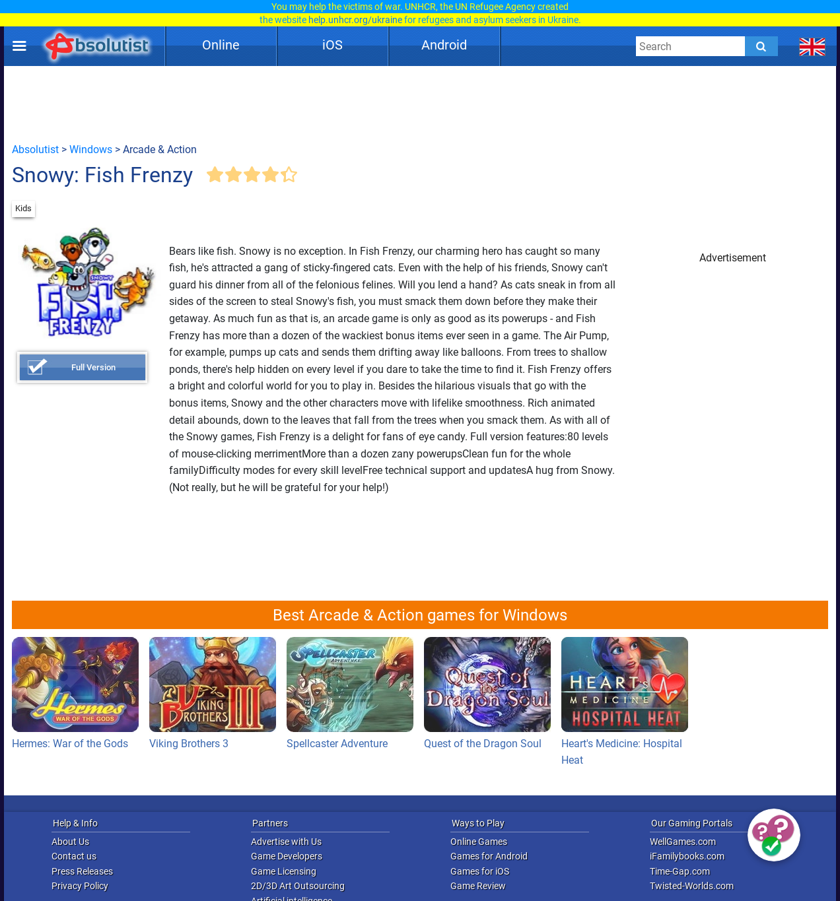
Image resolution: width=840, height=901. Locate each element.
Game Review (478, 886)
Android (444, 45)
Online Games (478, 841)
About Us (70, 841)
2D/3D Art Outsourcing (298, 886)
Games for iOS (479, 871)
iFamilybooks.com (687, 856)
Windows (90, 149)
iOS (332, 45)
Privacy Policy (80, 886)
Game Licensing (283, 871)
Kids (23, 208)
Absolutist (35, 149)
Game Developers (286, 856)
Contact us (74, 856)
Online (221, 45)
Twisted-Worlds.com (692, 886)
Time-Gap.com (680, 871)
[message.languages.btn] (812, 46)
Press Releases (82, 871)
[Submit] (761, 46)
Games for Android (489, 856)
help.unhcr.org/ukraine (355, 20)
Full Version (93, 367)
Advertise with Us (286, 841)
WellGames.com (683, 841)
